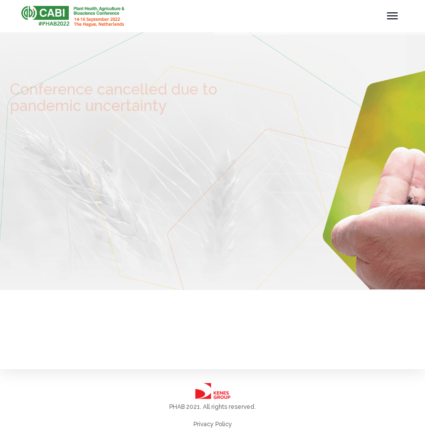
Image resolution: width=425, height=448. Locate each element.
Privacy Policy (212, 424)
